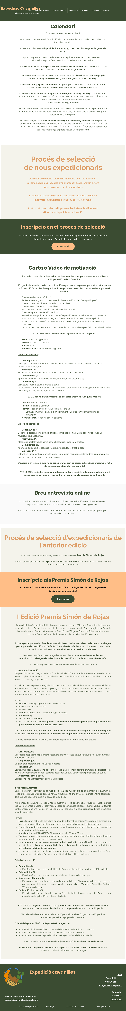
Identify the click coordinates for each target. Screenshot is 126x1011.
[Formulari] (63, 599)
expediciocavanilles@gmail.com (63, 102)
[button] (63, 246)
